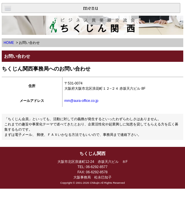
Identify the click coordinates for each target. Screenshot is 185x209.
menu (91, 8)
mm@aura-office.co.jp (81, 101)
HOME (8, 43)
